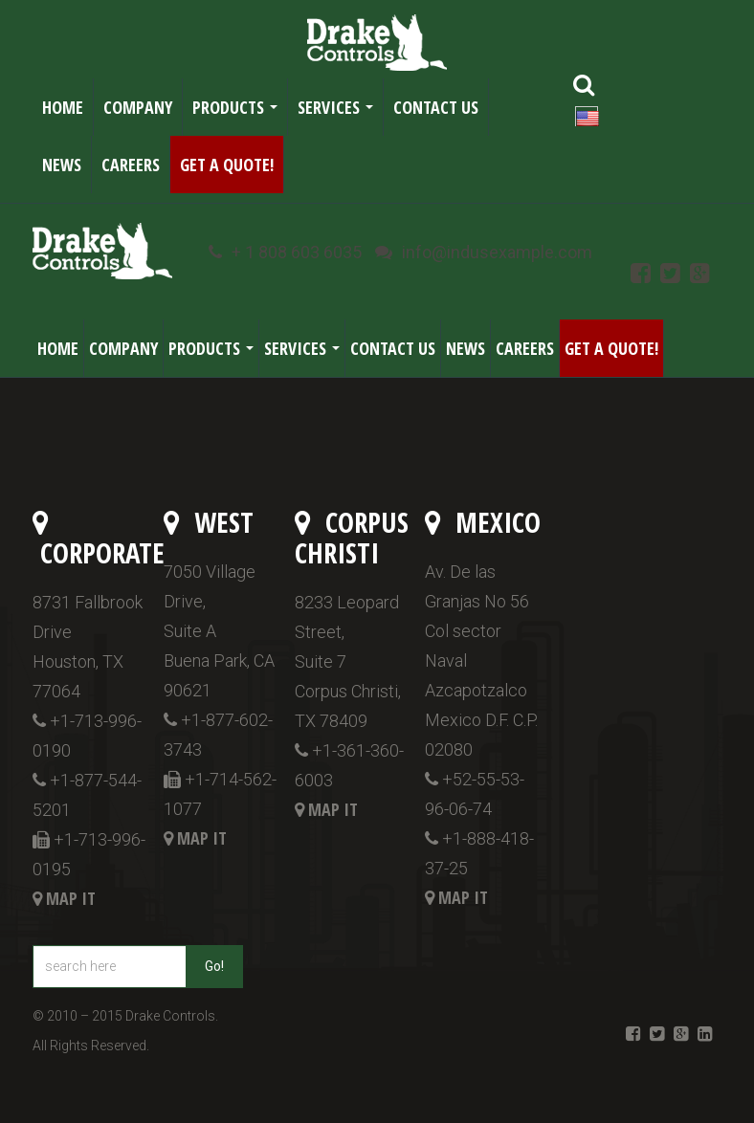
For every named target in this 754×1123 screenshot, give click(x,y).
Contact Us (435, 107)
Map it (71, 898)
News (61, 164)
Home (62, 107)
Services (339, 113)
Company (137, 107)
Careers (130, 164)
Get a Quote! (227, 164)
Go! (214, 966)
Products (238, 113)
